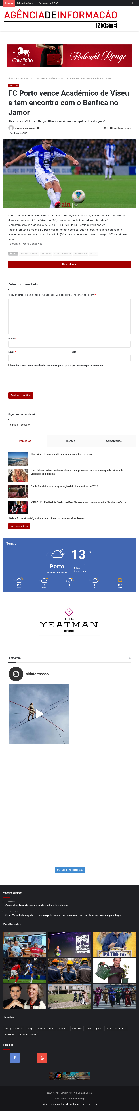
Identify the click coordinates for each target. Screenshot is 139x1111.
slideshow (9, 1034)
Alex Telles (46, 253)
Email (12, 352)
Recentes (69, 441)
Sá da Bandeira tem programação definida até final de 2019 (64, 486)
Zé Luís (93, 253)
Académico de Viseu (29, 253)
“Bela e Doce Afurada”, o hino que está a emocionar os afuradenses (46, 518)
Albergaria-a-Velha (13, 1028)
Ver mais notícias (19, 526)
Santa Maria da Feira (116, 1028)
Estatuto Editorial (59, 1104)
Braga (30, 1028)
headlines (77, 1028)
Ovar (89, 1028)
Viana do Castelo (28, 1034)
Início (44, 1104)
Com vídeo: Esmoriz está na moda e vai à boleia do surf (62, 454)
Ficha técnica (77, 1104)
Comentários (114, 441)
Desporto (24, 78)
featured (63, 1028)
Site (74, 352)
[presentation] (35, 379)
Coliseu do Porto (46, 1028)
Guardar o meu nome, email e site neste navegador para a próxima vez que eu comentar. (57, 365)
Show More (69, 264)
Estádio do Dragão (62, 253)
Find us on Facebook (19, 424)
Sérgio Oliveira (80, 253)
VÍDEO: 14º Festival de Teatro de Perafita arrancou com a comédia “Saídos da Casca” (79, 502)
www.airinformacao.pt (25, 128)
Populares (25, 441)
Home (12, 78)
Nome (12, 338)
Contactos (92, 1104)
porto (99, 1028)
